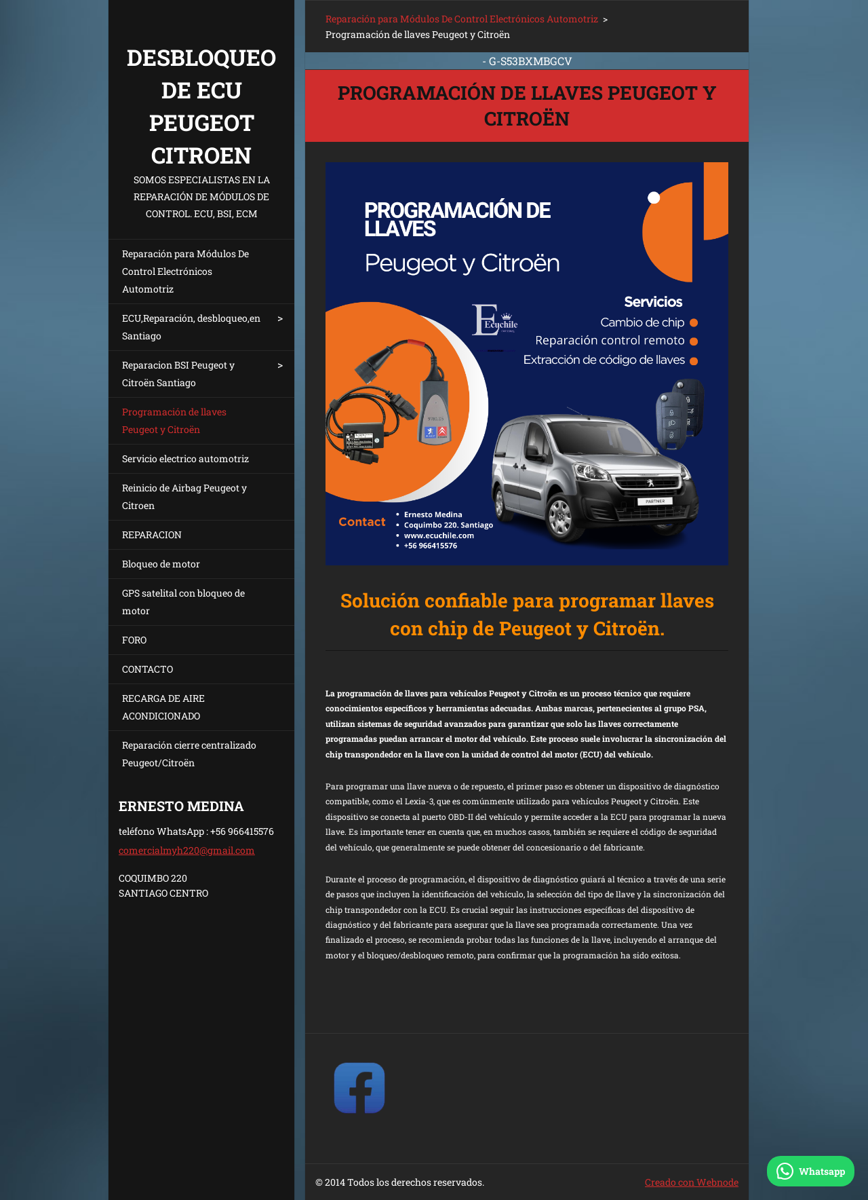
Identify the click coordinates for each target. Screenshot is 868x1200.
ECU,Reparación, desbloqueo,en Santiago (191, 327)
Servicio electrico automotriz (185, 458)
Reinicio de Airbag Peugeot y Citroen (184, 496)
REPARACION (152, 534)
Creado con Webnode (691, 1182)
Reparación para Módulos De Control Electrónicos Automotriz (185, 271)
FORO (134, 639)
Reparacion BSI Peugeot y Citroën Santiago (178, 373)
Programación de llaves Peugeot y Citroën (174, 420)
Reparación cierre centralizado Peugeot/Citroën (189, 753)
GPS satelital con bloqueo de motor (183, 601)
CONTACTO (147, 668)
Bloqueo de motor (161, 563)
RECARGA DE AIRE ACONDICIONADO (163, 707)
